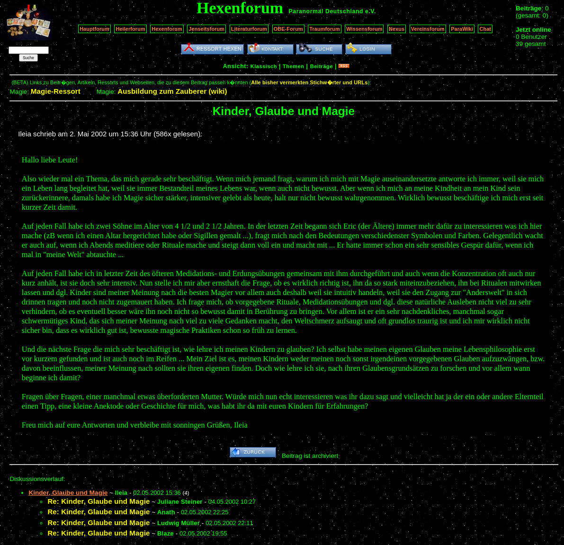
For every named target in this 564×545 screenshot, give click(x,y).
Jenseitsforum (206, 29)
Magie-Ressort (56, 91)
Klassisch (264, 66)
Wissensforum (364, 29)
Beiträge (321, 66)
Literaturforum (249, 29)
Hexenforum (167, 29)
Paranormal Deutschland (326, 11)
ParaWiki (462, 29)
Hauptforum (94, 29)
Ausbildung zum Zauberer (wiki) (172, 91)
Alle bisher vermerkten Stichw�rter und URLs (309, 82)
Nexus (396, 29)
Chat (485, 29)
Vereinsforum (428, 29)
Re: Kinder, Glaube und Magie (98, 501)
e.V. (370, 11)
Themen (293, 66)
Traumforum (324, 29)
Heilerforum (130, 29)
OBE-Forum (288, 29)
